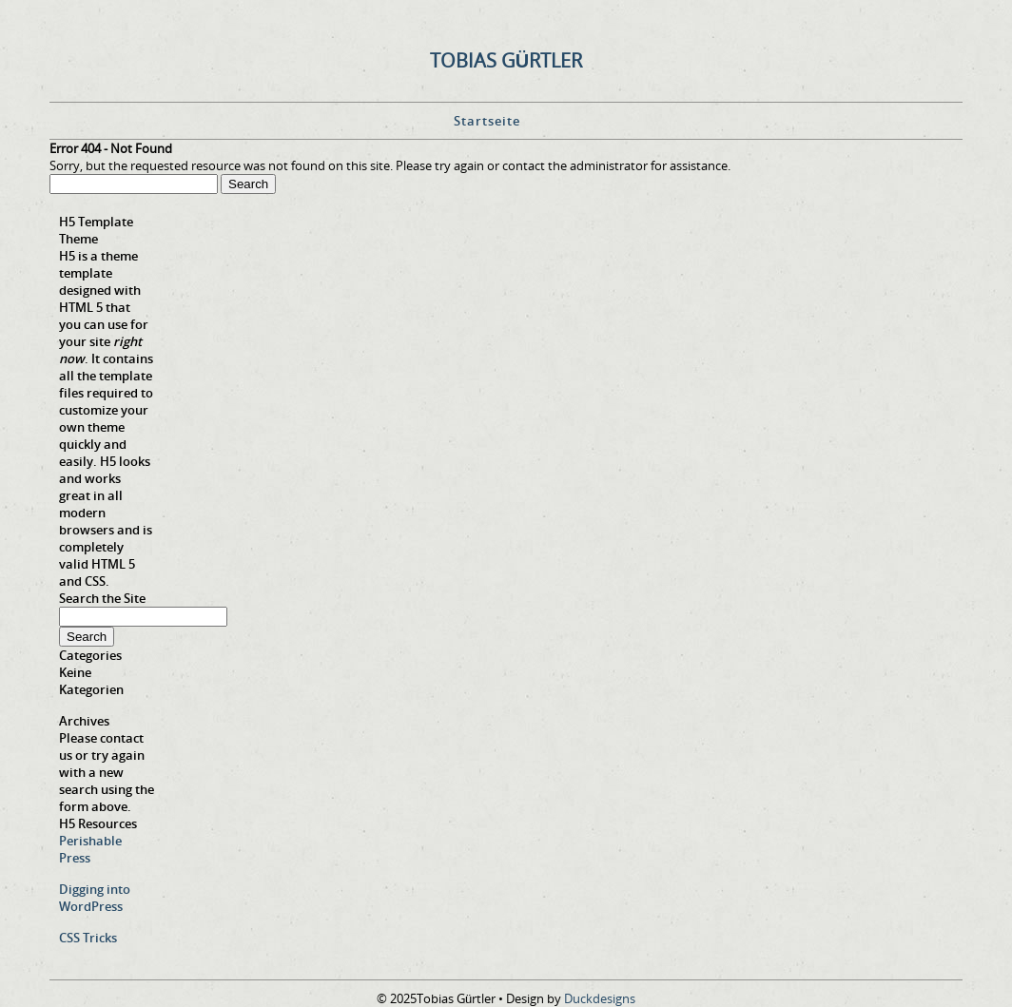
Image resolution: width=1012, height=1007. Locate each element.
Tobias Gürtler (506, 60)
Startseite (487, 120)
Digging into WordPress (94, 898)
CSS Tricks (88, 937)
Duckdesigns (599, 998)
